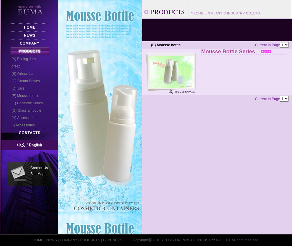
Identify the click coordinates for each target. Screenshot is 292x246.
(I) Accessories (21, 125)
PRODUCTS (90, 240)
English (35, 145)
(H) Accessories (22, 118)
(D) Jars (16, 88)
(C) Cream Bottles (24, 81)
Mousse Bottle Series (246, 52)
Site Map (37, 174)
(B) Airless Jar (21, 74)
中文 (21, 145)
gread (14, 66)
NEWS (51, 240)
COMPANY (69, 240)
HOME (38, 240)
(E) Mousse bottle (23, 96)
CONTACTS (112, 240)
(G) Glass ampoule (24, 110)
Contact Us (39, 168)
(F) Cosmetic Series (25, 103)
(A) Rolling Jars (22, 59)
